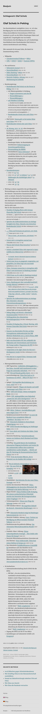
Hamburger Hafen (23, 654)
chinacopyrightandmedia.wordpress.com (17, 561)
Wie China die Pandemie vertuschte (16, 685)
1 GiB (20, 473)
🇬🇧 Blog (5, 697)
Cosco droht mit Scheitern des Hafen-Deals (24, 431)
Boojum (7, 6)
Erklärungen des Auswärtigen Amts (19, 177)
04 (15, 173)
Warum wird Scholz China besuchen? (18, 245)
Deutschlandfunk (12, 70)
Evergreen (9, 636)
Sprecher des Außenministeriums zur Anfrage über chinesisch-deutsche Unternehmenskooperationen (21, 301)
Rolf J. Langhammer (24, 606)
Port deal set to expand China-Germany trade (21, 356)
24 (29, 175)
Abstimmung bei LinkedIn (15, 79)
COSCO (14, 61)
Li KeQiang (21, 656)
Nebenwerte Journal (13, 68)
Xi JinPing (10, 658)
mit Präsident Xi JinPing (16, 100)
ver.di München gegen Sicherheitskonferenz (19, 671)
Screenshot (31, 287)
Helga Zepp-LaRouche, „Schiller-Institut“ (20, 294)
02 (18, 173)
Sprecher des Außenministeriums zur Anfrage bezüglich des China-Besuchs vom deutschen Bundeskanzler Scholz (21, 224)
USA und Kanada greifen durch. (20, 373)
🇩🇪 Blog (5, 701)
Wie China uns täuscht (12, 683)
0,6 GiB (16, 473)
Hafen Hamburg (11, 72)
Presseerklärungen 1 (16, 98)
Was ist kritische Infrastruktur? (19, 464)
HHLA (28, 58)
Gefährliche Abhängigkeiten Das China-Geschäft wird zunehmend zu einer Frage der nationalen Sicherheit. (22, 368)
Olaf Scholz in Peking (16, 23)
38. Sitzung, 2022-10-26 (14, 128)
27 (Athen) (23, 175)
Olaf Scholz (28, 656)
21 (31, 175)
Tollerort (33, 656)
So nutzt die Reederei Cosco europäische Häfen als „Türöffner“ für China (21, 417)
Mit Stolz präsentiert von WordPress (20, 711)
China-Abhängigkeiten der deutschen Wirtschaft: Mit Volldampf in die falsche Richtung (21, 487)
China (11, 654)
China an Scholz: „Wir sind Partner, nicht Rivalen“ (21, 235)
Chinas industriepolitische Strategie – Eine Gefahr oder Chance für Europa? (22, 534)
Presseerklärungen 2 (16, 96)
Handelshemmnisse (8, 656)
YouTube (10, 478)
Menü (36, 6)
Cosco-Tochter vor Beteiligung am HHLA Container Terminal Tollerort (22, 520)
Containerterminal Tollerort (15, 58)
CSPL (8, 61)
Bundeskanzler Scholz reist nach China (21, 114)
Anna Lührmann (24, 152)
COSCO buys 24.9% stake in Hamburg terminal (21, 275)
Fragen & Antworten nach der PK (20, 93)
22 (15, 184)
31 (15, 175)
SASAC (20, 61)
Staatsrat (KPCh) (29, 61)
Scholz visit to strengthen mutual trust (19, 240)
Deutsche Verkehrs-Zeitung (15, 77)
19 (18, 184)
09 (18, 182)
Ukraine (5, 658)
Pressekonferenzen (12, 170)
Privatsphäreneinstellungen (12, 705)
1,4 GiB (10, 475)
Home (5, 693)
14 (15, 182)
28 (18, 175)
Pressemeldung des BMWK (17, 149)
